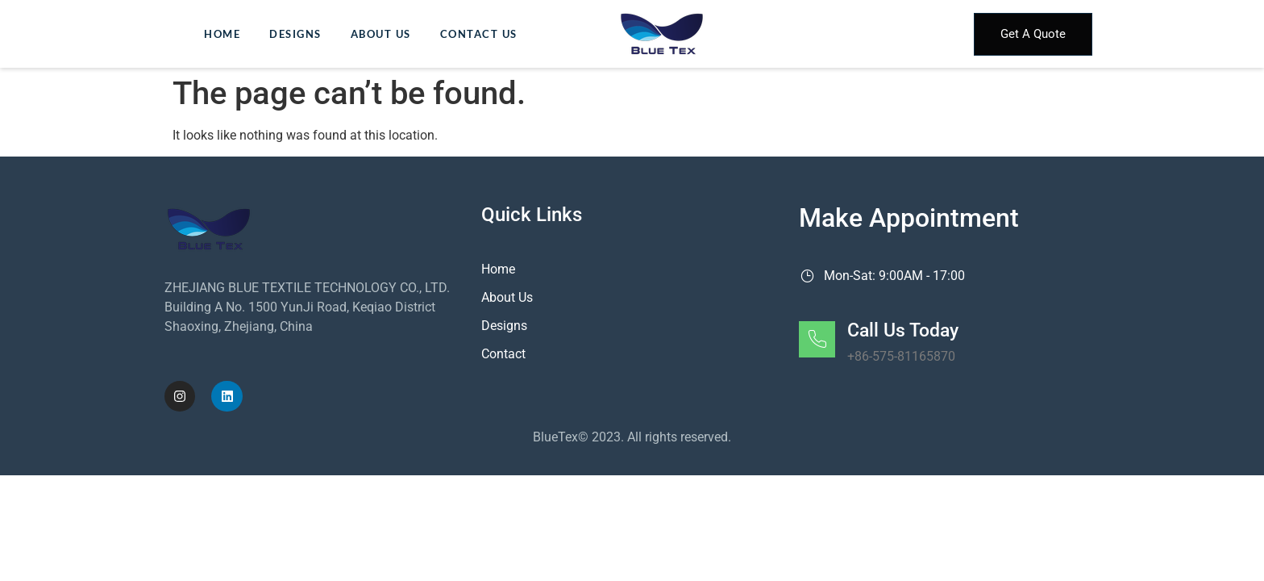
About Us (381, 33)
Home (222, 33)
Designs (295, 33)
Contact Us (479, 33)
